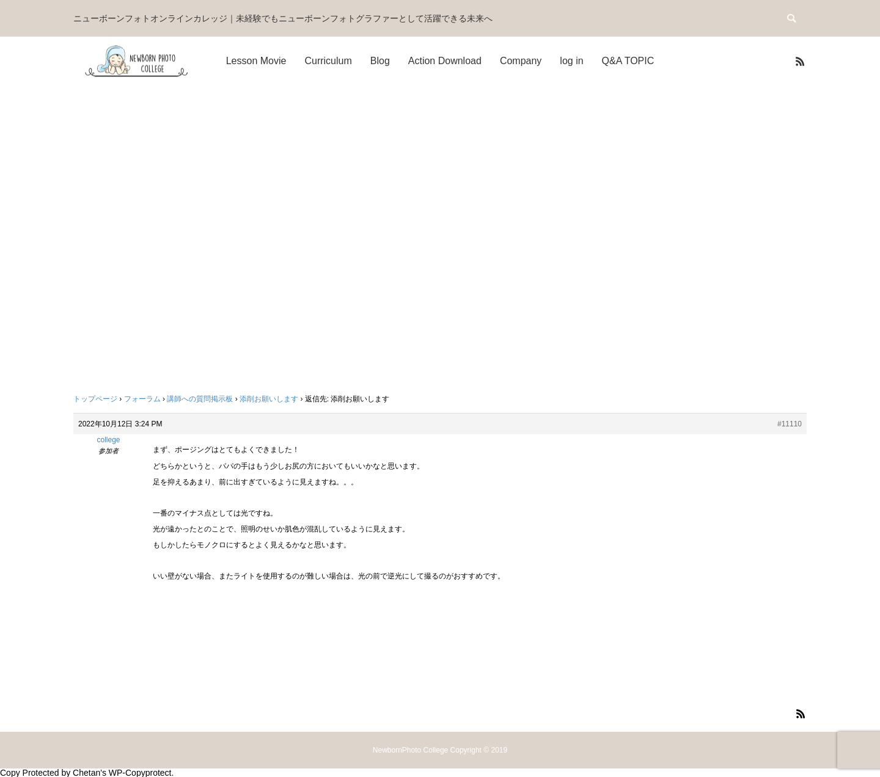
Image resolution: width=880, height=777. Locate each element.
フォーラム (142, 399)
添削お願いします (269, 399)
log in (571, 61)
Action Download (445, 61)
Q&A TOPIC (628, 61)
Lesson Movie (256, 61)
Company (520, 61)
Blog (380, 61)
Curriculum (327, 61)
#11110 (789, 424)
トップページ (95, 399)
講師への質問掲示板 (200, 399)
